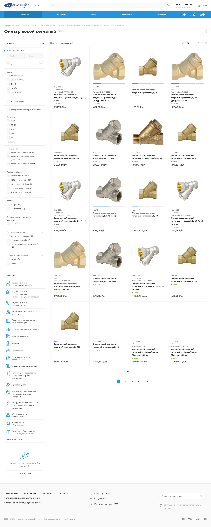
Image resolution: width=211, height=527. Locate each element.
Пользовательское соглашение (22, 498)
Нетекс (72, 519)
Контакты (62, 493)
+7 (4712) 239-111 (183, 4)
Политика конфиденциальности (22, 503)
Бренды (47, 493)
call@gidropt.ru (101, 498)
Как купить (30, 493)
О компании (11, 493)
